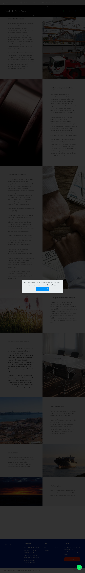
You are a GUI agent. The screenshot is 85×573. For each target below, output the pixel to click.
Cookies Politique (52, 285)
